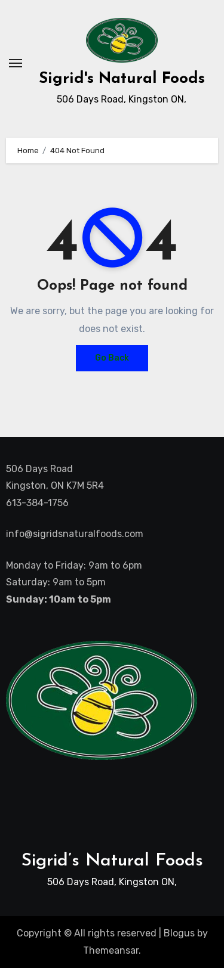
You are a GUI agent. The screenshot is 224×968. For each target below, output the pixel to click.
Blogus (179, 933)
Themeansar (111, 950)
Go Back (112, 358)
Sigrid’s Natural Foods (112, 861)
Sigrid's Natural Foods (122, 79)
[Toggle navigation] (15, 63)
